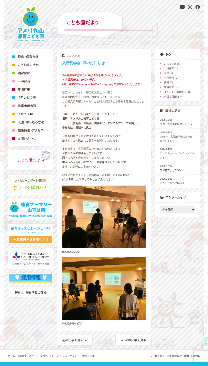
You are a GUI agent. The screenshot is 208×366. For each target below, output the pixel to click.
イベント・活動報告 (175, 91)
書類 (166, 73)
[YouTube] (182, 7)
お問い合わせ (88, 356)
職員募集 (169, 87)
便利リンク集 (47, 356)
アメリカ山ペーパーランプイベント (177, 153)
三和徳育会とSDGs (177, 168)
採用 (166, 82)
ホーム (11, 356)
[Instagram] (190, 7)
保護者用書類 (171, 96)
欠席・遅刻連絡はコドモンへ (177, 121)
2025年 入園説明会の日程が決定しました (177, 136)
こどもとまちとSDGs (177, 180)
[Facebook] (197, 7)
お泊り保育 (170, 63)
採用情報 (169, 77)
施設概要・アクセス (28, 356)
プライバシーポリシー (67, 356)
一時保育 (169, 68)
